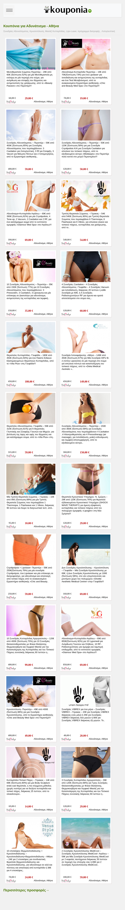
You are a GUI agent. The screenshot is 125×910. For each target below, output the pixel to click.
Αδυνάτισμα (39, 101)
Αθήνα (49, 101)
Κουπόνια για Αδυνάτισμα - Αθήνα (31, 26)
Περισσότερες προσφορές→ (26, 890)
